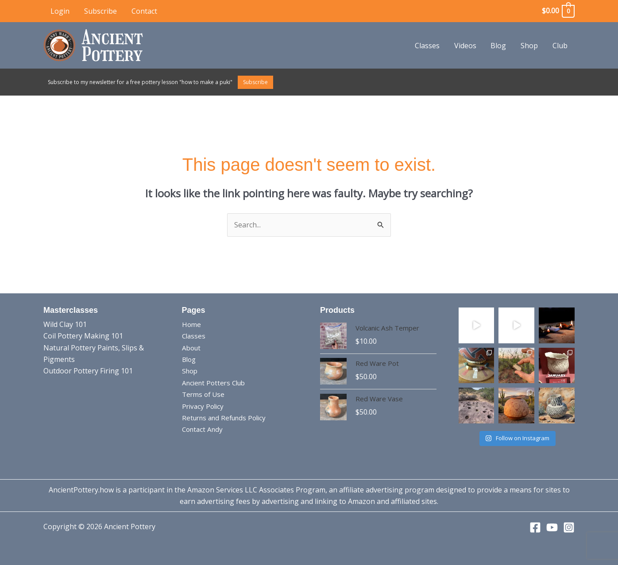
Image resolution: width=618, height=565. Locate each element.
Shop (529, 45)
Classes (428, 45)
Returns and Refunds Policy (227, 418)
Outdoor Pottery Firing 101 (88, 371)
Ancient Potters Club (216, 383)
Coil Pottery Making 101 (83, 336)
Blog (499, 45)
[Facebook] (535, 527)
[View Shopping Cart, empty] (558, 10)
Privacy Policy (204, 406)
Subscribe (100, 11)
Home (192, 324)
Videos (466, 45)
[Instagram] (569, 527)
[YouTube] (552, 527)
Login (60, 11)
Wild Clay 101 (65, 324)
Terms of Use (204, 394)
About (192, 348)
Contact (143, 11)
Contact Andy (204, 429)
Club (560, 45)
